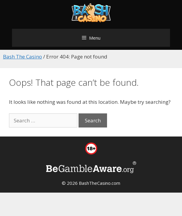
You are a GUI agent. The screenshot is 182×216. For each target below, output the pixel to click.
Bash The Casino (22, 56)
